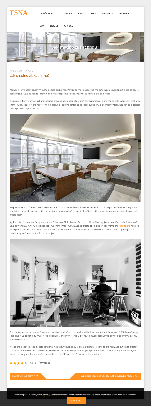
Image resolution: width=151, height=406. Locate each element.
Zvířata (68, 26)
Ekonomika (65, 13)
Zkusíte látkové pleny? (23, 375)
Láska (93, 13)
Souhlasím (76, 400)
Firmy (81, 13)
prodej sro (125, 225)
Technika (124, 13)
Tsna (19, 13)
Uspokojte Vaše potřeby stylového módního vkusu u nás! (110, 375)
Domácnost (47, 13)
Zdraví (54, 26)
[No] (147, 398)
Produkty (107, 13)
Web (42, 26)
